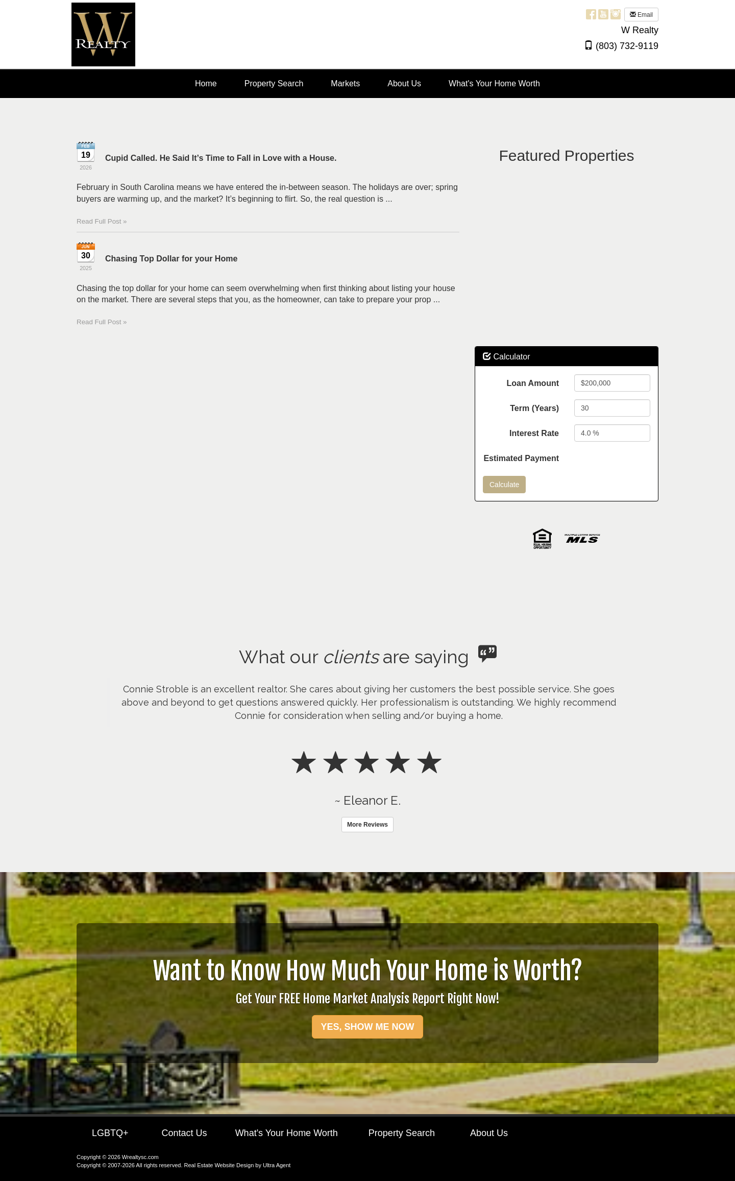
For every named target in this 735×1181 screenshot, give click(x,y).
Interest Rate (534, 433)
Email (641, 14)
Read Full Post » (102, 221)
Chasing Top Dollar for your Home (171, 258)
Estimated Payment (521, 458)
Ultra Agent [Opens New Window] (276, 1165)
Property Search (402, 1133)
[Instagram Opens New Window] (615, 14)
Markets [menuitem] (345, 83)
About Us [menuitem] (404, 83)
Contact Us (184, 1133)
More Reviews (367, 824)
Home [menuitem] (206, 83)
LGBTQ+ (110, 1133)
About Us (489, 1133)
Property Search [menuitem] (274, 83)
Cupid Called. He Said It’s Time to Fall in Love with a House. (220, 158)
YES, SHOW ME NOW (367, 1027)
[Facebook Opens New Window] (591, 14)
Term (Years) (534, 408)
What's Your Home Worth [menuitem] (494, 83)
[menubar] (367, 84)
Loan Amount (533, 383)
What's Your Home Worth (286, 1133)
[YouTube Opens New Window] (603, 14)
